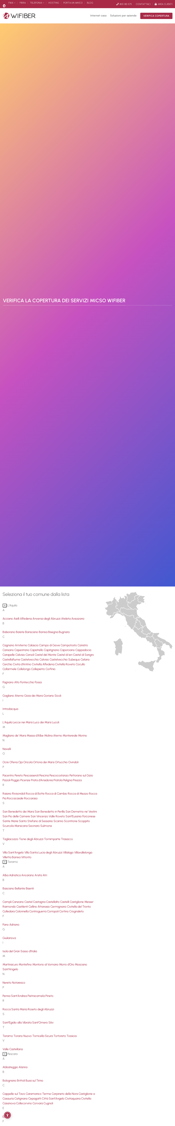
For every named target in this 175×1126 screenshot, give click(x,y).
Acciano (8, 618)
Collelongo (24, 669)
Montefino (25, 964)
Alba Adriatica (12, 875)
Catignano (21, 1098)
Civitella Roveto (65, 664)
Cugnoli (48, 1103)
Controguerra (38, 911)
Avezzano (77, 618)
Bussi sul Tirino (34, 1080)
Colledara (9, 911)
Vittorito (26, 857)
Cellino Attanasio (39, 906)
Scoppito (84, 821)
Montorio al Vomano (45, 964)
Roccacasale (15, 798)
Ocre (6, 762)
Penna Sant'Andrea (15, 996)
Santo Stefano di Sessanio (36, 821)
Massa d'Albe (35, 735)
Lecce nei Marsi (23, 722)
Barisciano (32, 632)
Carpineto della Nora (65, 1093)
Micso (4, 5)
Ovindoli (73, 762)
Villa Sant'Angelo (13, 852)
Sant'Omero (40, 1022)
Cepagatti (35, 1098)
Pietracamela (36, 996)
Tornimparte (52, 839)
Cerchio (8, 664)
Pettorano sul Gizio (81, 775)
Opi (20, 762)
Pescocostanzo (59, 775)
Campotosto (69, 645)
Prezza (77, 780)
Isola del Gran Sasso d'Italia (20, 951)
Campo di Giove (50, 645)
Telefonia (37, 2)
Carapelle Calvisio (14, 654)
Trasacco (67, 839)
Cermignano (58, 906)
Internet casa (98, 15)
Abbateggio (11, 1067)
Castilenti (22, 906)
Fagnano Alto (11, 682)
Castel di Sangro (83, 654)
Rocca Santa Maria (15, 1009)
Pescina (44, 775)
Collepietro (38, 669)
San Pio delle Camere (17, 816)
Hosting (53, 2)
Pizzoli (7, 780)
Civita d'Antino (22, 664)
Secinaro (34, 825)
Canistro (83, 645)
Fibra (23, 2)
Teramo (8, 1036)
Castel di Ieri (65, 654)
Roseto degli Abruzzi (41, 1009)
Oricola (28, 762)
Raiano (7, 793)
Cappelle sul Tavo (14, 1093)
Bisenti (30, 888)
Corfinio (50, 669)
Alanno (23, 1067)
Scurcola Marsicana (15, 825)
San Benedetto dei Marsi (19, 811)
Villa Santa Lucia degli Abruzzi (43, 852)
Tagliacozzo (11, 839)
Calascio (33, 645)
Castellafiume (12, 659)
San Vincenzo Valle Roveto (48, 816)
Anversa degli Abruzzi (47, 618)
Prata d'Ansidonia (42, 780)
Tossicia (72, 1036)
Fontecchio (27, 682)
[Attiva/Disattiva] (5, 605)
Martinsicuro (11, 964)
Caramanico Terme (39, 1093)
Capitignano (52, 650)
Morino (82, 735)
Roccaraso (31, 798)
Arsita (39, 875)
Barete (20, 632)
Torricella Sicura (43, 1036)
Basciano (9, 888)
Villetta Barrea (12, 857)
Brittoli (21, 1080)
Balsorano (9, 632)
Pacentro (9, 775)
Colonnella (22, 911)
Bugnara (64, 632)
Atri (45, 875)
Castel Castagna (35, 902)
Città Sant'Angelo (53, 1098)
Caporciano (67, 650)
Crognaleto (76, 911)
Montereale (70, 735)
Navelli (7, 749)
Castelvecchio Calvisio (35, 659)
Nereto (7, 982)
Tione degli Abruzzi (31, 839)
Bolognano (10, 1080)
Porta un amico (73, 2)
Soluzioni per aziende (123, 15)
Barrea (43, 632)
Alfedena (26, 618)
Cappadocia (83, 650)
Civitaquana (73, 1098)
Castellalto (53, 902)
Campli (7, 902)
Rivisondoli (19, 793)
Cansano (8, 650)
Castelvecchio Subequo (65, 659)
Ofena (13, 762)
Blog (90, 2)
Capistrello (37, 650)
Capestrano (22, 650)
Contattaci (143, 4)
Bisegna (53, 632)
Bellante (20, 888)
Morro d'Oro (67, 964)
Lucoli (55, 722)
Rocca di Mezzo (78, 793)
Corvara (38, 1103)
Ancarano (28, 875)
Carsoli (30, 654)
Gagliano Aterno (13, 695)
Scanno (59, 821)
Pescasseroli (31, 775)
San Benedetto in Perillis (50, 811)
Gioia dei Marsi (34, 695)
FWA (11, 2)
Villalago (68, 852)
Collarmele (10, 669)
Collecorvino (24, 1103)
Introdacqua (10, 709)
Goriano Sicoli (52, 695)
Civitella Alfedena (43, 664)
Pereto (19, 775)
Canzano (18, 902)
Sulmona (46, 825)
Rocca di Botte (35, 793)
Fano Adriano (11, 924)
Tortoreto (60, 1036)
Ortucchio (61, 762)
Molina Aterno (53, 735)
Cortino (64, 911)
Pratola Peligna (63, 780)
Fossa (38, 682)
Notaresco (18, 982)
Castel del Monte (46, 654)
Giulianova (9, 938)
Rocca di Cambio (56, 793)
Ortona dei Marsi (44, 762)
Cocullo (80, 664)
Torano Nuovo (23, 1036)
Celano (85, 659)
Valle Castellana (13, 1049)
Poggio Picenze (21, 780)
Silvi (50, 1022)
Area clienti (163, 4)
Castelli (65, 902)
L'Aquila (8, 722)
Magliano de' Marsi (15, 735)
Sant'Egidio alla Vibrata (17, 1022)
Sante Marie (11, 821)
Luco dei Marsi (42, 722)
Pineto (49, 996)
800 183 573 (124, 4)
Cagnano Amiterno (15, 645)
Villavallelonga (83, 852)
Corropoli (53, 911)
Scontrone (71, 821)
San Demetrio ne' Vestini (81, 811)
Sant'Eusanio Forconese (80, 816)
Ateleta (66, 618)
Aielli (17, 618)
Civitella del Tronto (79, 906)
